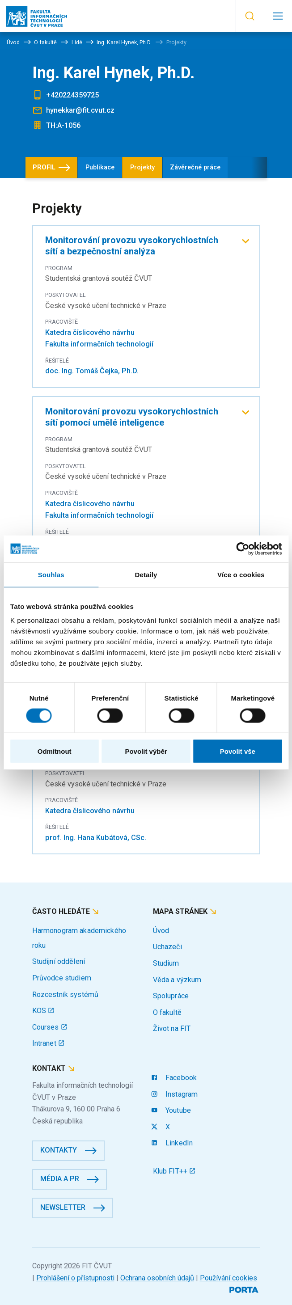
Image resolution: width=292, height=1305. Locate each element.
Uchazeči (167, 946)
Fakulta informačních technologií (99, 344)
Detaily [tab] (146, 574)
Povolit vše (237, 751)
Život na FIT (172, 1028)
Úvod (161, 930)
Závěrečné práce (195, 167)
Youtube (172, 1110)
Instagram (175, 1094)
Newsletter (62, 1207)
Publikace (99, 167)
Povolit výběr (146, 751)
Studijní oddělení (58, 961)
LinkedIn (173, 1143)
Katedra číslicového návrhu (90, 332)
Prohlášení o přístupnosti (75, 1278)
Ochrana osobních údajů (157, 1278)
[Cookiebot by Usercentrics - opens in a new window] (242, 548)
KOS (43, 1010)
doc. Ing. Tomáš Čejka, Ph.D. (92, 371)
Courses (50, 1027)
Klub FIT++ (174, 1171)
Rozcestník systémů (65, 994)
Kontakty (58, 1150)
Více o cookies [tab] (241, 574)
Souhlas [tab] (51, 574)
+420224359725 (72, 95)
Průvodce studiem (61, 978)
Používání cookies (228, 1278)
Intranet (48, 1043)
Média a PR (59, 1178)
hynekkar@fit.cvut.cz (80, 110)
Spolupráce (171, 996)
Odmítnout (55, 751)
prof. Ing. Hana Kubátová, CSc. (95, 837)
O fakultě (167, 1012)
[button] (250, 16)
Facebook (175, 1077)
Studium (166, 963)
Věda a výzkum (177, 980)
